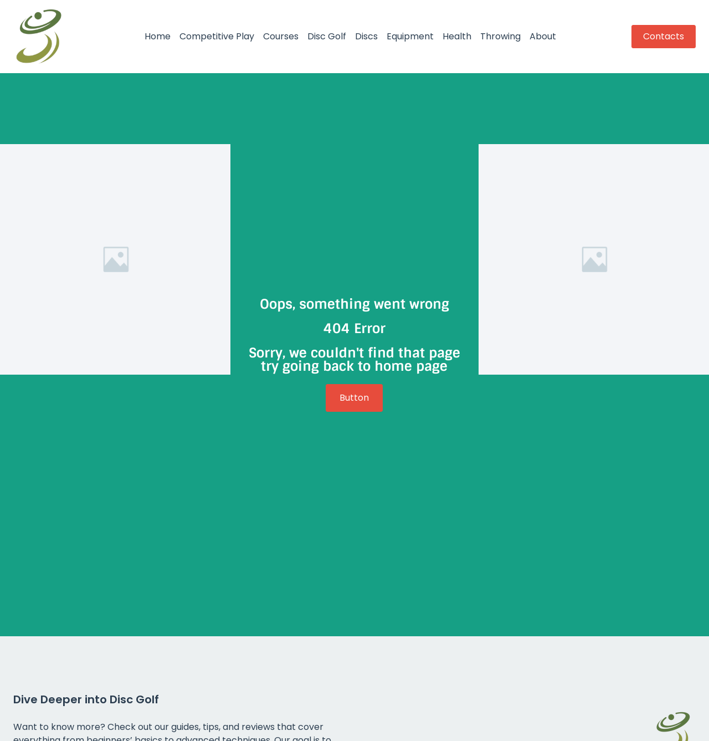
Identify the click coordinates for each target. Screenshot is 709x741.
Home (158, 36)
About (543, 36)
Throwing (500, 36)
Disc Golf (326, 36)
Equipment (410, 36)
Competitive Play (216, 36)
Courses (281, 36)
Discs (366, 36)
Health (457, 36)
